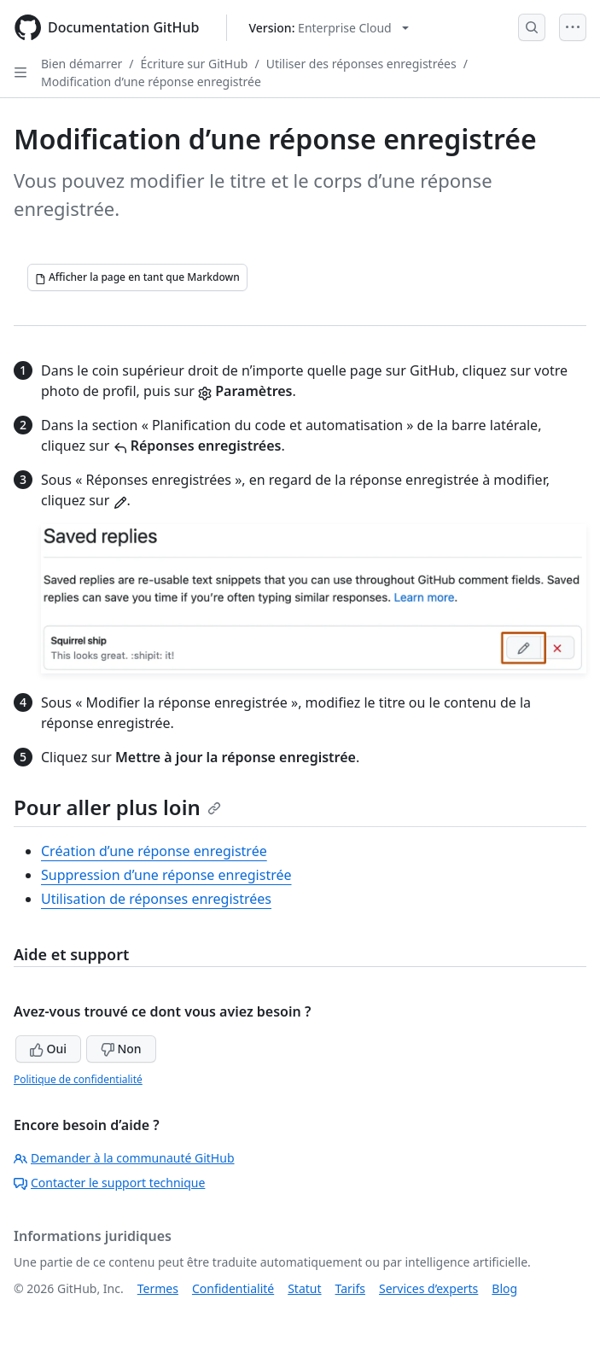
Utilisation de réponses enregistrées (156, 898)
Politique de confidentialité (78, 1079)
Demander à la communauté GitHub (124, 1158)
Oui (48, 1048)
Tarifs (350, 1288)
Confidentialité (233, 1288)
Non (121, 1048)
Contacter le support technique (109, 1182)
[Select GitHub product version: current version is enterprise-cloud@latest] (328, 28)
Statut (304, 1288)
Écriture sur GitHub (194, 63)
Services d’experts (428, 1288)
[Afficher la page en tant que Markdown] (137, 277)
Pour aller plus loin (117, 807)
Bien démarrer (81, 63)
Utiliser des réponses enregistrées (361, 63)
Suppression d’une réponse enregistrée (166, 874)
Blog (504, 1288)
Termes (157, 1288)
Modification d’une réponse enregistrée (151, 81)
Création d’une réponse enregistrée (154, 851)
